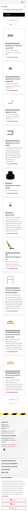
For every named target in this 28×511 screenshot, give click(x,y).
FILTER (8, 14)
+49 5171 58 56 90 (11, 444)
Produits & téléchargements (9, 460)
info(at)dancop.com (10, 446)
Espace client (5, 472)
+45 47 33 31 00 (11, 431)
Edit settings (14, 508)
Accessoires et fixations (12, 43)
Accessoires (9, 212)
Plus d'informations (12, 57)
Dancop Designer (6, 469)
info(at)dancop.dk (9, 433)
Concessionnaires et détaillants (9, 463)
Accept (14, 500)
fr (23, 2)
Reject (14, 504)
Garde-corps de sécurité (12, 288)
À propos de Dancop (7, 477)
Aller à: (11, 24)
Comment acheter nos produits (9, 466)
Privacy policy (5, 496)
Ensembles (9, 183)
